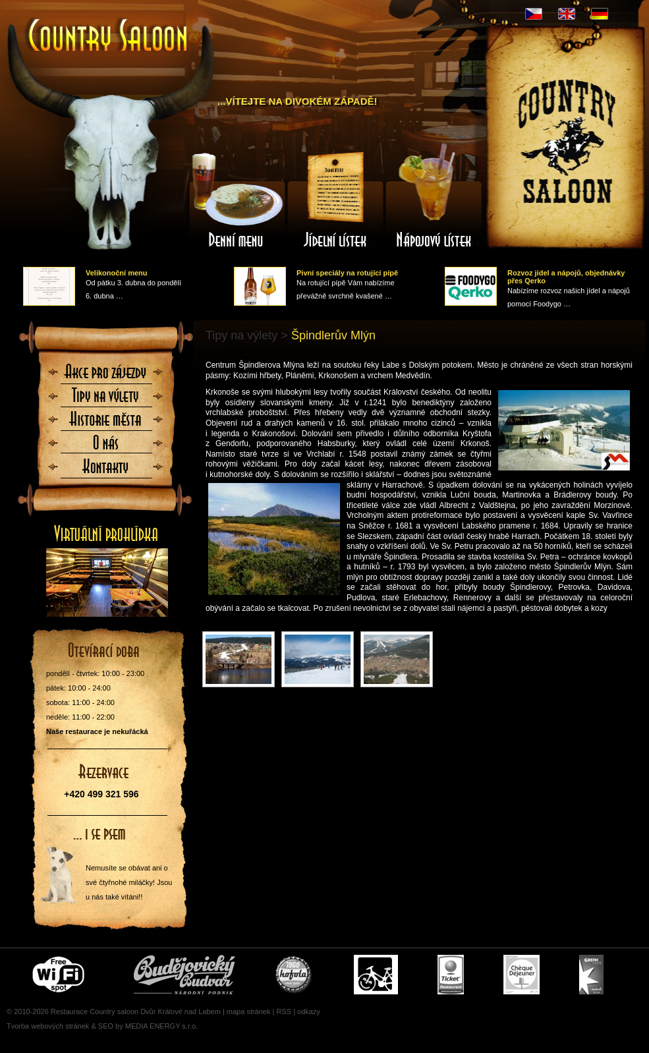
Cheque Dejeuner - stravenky (521, 974)
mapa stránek (249, 1011)
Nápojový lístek (434, 199)
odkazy (308, 1011)
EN (567, 14)
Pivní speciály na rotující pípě (347, 273)
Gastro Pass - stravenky (591, 974)
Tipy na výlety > (247, 335)
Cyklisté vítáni (376, 974)
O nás (106, 447)
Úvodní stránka (108, 36)
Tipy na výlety (106, 399)
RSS (283, 1011)
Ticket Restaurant (450, 974)
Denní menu (236, 199)
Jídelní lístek (335, 199)
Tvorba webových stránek (48, 1026)
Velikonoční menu (117, 273)
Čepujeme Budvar (184, 974)
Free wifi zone (60, 974)
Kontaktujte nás (106, 470)
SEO (105, 1026)
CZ (534, 14)
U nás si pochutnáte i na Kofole (294, 974)
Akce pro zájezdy (106, 375)
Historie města (106, 423)
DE (599, 14)
